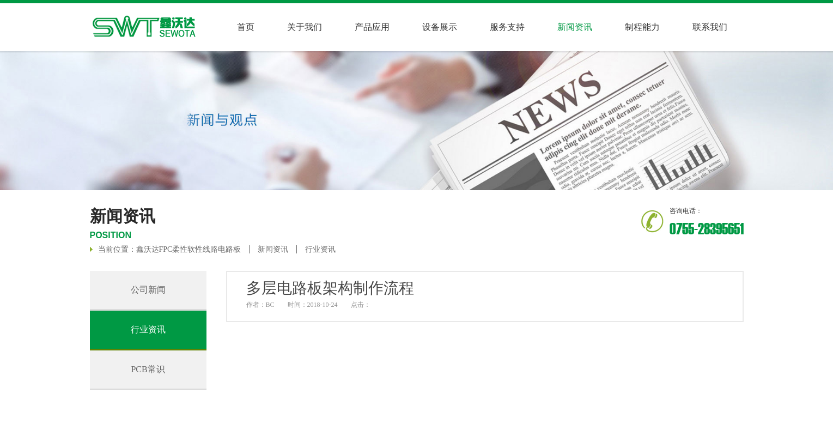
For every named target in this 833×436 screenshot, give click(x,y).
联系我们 (709, 27)
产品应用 (372, 27)
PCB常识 (148, 369)
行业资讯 (320, 249)
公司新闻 (148, 289)
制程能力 (642, 27)
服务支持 (507, 27)
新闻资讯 (273, 249)
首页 (245, 27)
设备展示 (439, 27)
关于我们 (304, 27)
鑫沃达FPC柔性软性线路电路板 (188, 249)
